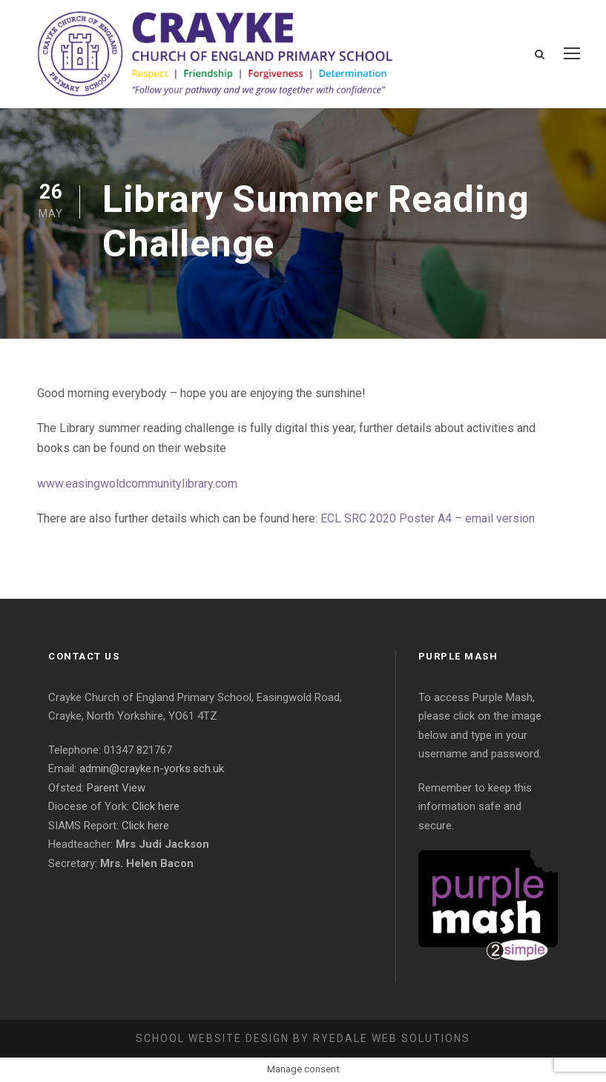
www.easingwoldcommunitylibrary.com (137, 484)
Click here (156, 806)
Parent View (116, 787)
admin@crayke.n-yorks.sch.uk (151, 768)
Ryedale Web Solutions (391, 1038)
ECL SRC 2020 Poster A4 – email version (427, 518)
